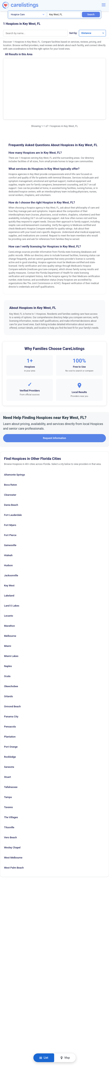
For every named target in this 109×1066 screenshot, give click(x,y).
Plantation (9, 692)
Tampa (8, 753)
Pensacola (10, 682)
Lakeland (9, 551)
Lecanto (8, 571)
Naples (8, 622)
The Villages (11, 773)
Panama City (11, 672)
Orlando (8, 652)
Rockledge (10, 713)
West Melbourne (13, 813)
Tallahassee (10, 743)
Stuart (7, 733)
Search (91, 14)
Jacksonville (11, 531)
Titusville (9, 783)
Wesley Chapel (12, 803)
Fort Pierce (10, 491)
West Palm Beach (14, 823)
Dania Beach (11, 461)
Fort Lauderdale (13, 471)
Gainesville (10, 501)
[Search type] (27, 14)
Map (65, 1057)
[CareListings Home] (31, 5)
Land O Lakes (11, 561)
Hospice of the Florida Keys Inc (27, 65)
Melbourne (10, 592)
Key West (9, 541)
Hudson (8, 521)
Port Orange (11, 702)
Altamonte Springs (14, 430)
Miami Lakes (11, 612)
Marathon (9, 582)
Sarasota (9, 723)
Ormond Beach (12, 662)
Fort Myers (10, 481)
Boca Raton (10, 440)
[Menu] (103, 5)
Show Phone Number (84, 64)
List (43, 1057)
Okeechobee (11, 642)
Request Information (54, 394)
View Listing (84, 70)
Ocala (7, 632)
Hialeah (8, 511)
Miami (7, 602)
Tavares (8, 763)
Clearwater (10, 451)
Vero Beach (10, 793)
